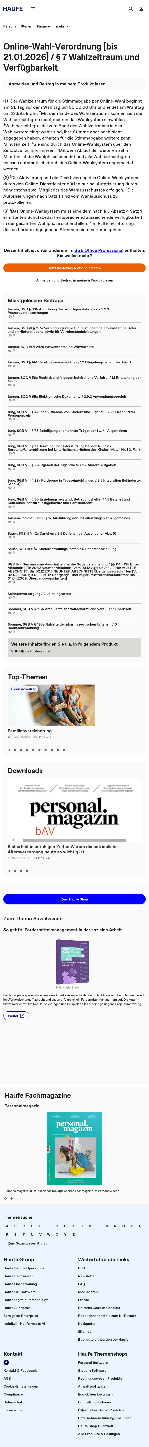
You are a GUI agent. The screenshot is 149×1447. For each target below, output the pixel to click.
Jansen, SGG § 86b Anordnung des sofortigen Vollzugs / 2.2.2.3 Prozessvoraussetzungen (58, 310)
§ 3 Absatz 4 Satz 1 (123, 211)
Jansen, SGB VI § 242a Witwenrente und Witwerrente (51, 346)
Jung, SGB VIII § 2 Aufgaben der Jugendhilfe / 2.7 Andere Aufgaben (62, 465)
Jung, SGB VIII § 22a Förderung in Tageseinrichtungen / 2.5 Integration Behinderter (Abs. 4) (74, 482)
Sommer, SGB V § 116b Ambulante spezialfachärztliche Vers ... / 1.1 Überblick (69, 609)
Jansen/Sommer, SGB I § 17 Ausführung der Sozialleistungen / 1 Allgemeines (69, 518)
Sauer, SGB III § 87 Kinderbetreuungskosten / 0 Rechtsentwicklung (62, 548)
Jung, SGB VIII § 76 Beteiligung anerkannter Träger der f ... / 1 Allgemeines (67, 430)
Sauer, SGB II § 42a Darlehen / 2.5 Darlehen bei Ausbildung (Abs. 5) (62, 533)
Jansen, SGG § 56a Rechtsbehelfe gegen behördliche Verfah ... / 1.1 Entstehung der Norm (74, 379)
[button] (33, 8)
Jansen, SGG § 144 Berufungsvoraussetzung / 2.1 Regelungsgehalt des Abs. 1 (69, 362)
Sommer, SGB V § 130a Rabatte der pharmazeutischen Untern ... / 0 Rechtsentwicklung (62, 626)
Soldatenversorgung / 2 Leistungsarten (39, 593)
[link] (141, 8)
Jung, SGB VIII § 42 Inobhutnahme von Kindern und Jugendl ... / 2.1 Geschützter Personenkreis (71, 413)
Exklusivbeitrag (23, 689)
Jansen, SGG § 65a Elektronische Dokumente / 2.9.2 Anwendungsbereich (67, 396)
